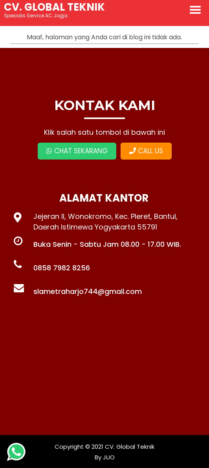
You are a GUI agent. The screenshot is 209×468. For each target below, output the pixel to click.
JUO (108, 457)
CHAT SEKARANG (77, 151)
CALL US (146, 151)
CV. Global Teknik (129, 446)
